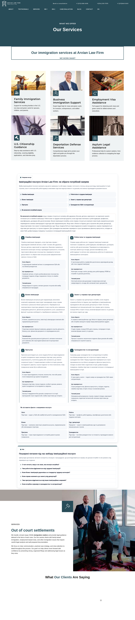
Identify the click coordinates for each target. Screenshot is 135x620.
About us (72, 600)
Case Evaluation (66, 9)
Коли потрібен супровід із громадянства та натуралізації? (41, 484)
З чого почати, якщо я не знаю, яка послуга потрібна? (39, 464)
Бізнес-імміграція (26, 199)
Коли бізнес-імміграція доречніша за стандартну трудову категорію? (45, 472)
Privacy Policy (73, 612)
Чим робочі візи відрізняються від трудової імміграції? (40, 468)
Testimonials (23, 9)
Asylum (42, 612)
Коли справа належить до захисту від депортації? (38, 476)
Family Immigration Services (27, 101)
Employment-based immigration (49, 596)
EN (98, 9)
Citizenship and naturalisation (48, 604)
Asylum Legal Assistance (101, 146)
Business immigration (46, 600)
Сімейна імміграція (27, 194)
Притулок (24, 205)
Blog (79, 9)
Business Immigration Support (67, 101)
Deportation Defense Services (67, 146)
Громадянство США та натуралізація (81, 205)
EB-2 (53, 9)
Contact (89, 9)
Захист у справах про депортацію (80, 199)
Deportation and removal (47, 608)
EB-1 (45, 9)
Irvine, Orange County (75, 616)
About (10, 9)
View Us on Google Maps (76, 604)
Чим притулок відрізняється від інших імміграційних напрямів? (43, 480)
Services (36, 9)
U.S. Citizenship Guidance (24, 145)
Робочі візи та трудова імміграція (80, 194)
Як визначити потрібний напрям (31, 210)
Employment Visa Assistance (104, 101)
